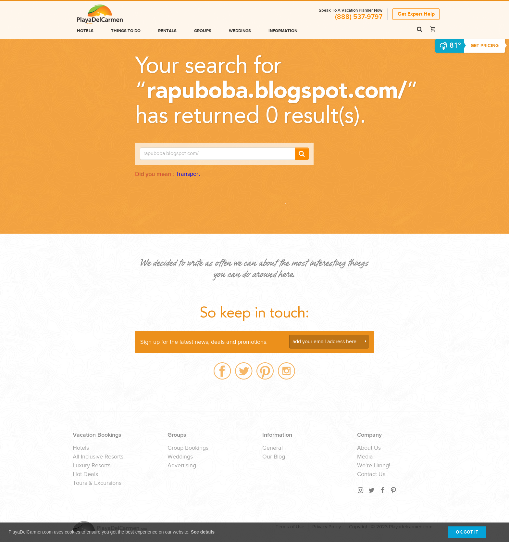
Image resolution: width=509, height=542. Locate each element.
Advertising (182, 466)
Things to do (126, 30)
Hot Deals (85, 474)
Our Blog (273, 457)
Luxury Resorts (91, 466)
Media (365, 457)
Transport (188, 174)
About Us (369, 448)
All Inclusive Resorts (98, 457)
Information (282, 30)
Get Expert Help (416, 14)
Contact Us (371, 474)
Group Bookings (188, 448)
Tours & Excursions (97, 483)
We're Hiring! (373, 466)
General (272, 448)
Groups (202, 30)
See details (203, 532)
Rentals (167, 30)
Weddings (240, 30)
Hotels (85, 30)
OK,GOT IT (467, 532)
